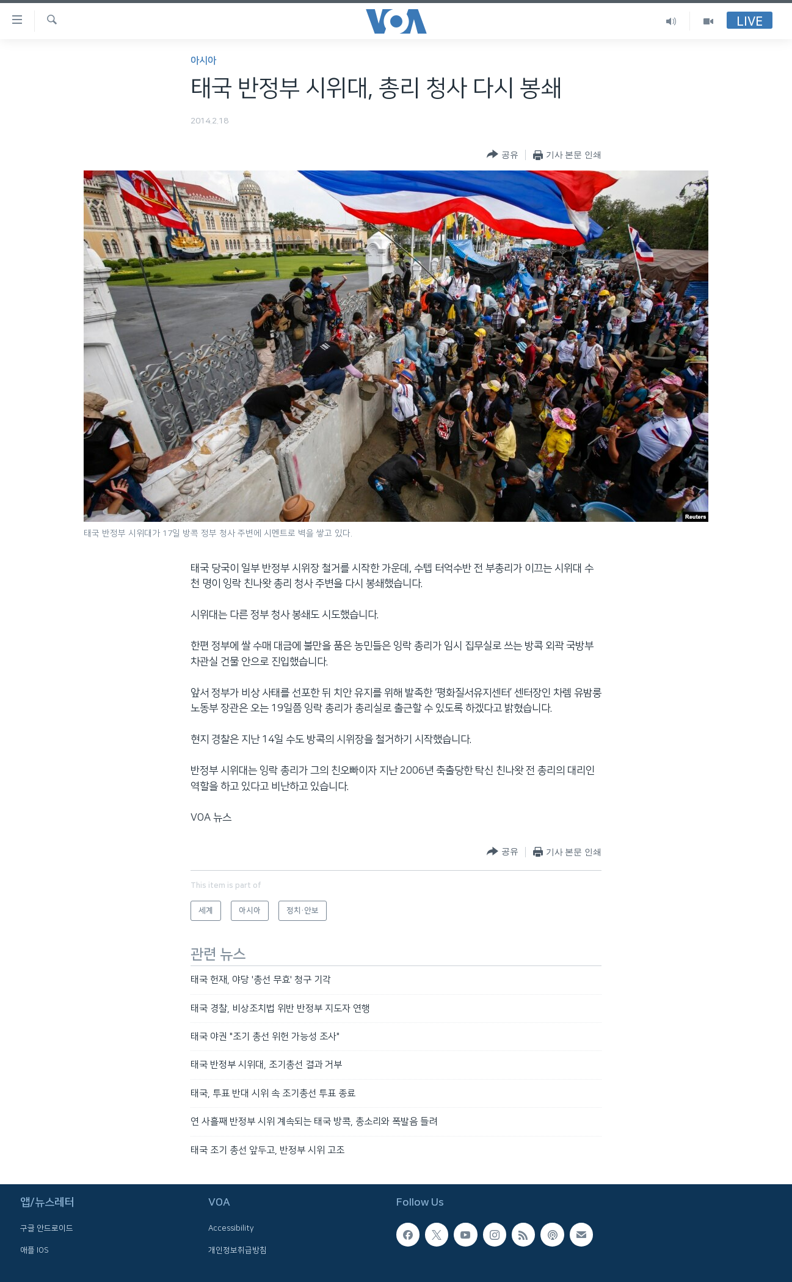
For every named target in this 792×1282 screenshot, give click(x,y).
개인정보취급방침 (237, 1250)
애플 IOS (34, 1250)
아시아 (203, 61)
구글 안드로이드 (46, 1228)
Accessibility (231, 1228)
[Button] (502, 155)
